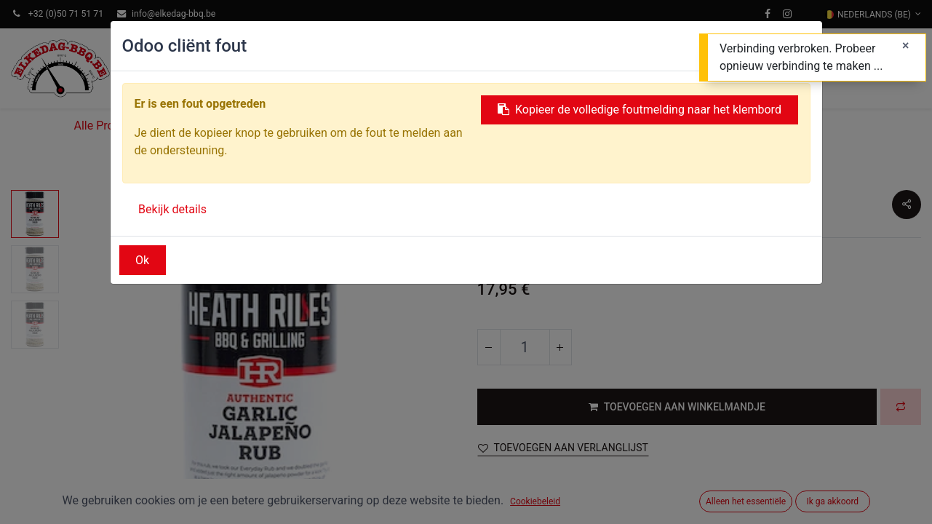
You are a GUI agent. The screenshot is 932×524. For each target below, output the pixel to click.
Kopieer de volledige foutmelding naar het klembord (639, 109)
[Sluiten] (905, 45)
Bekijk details (172, 209)
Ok (142, 260)
